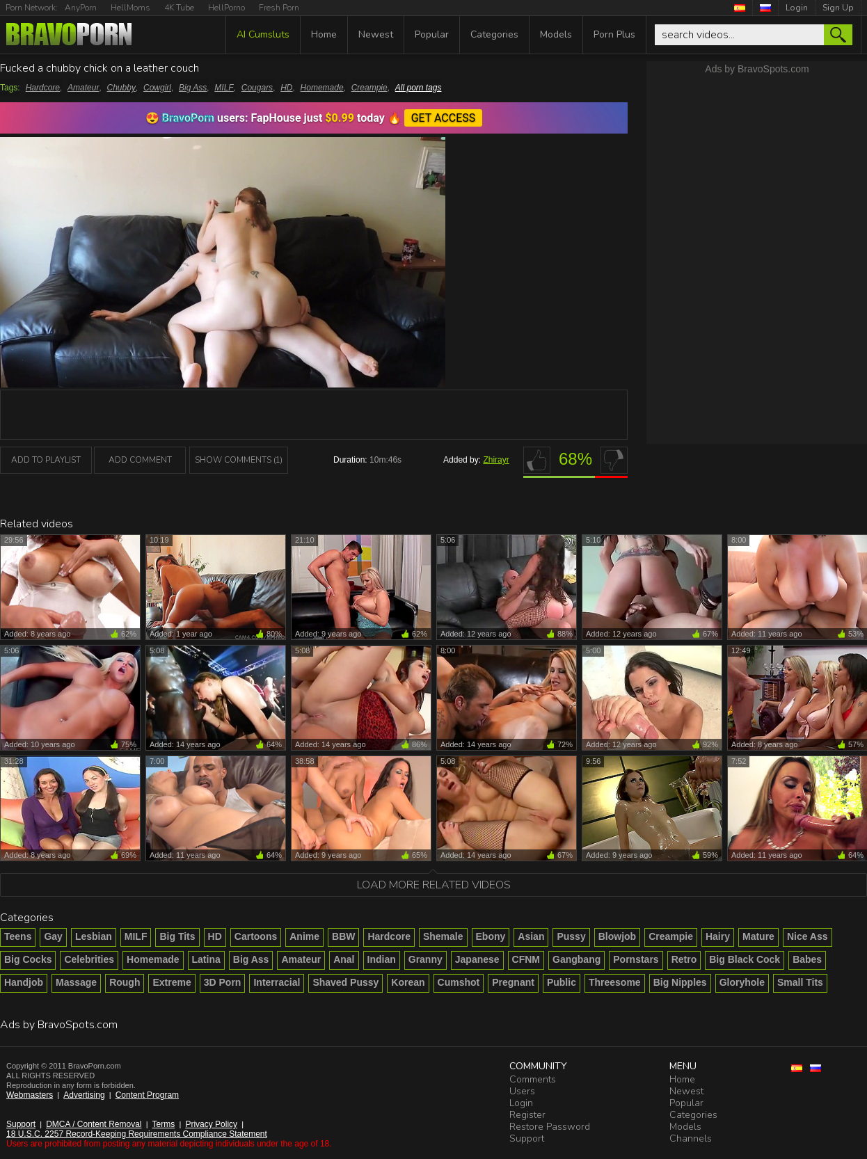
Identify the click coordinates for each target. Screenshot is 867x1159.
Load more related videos (434, 885)
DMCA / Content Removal (93, 1124)
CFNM (526, 959)
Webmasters (29, 1095)
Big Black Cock (744, 959)
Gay (53, 936)
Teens (17, 936)
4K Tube (179, 8)
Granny (425, 959)
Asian (531, 936)
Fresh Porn (279, 8)
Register (527, 1114)
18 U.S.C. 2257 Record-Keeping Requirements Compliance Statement (136, 1134)
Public (561, 982)
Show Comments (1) (239, 459)
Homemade (322, 88)
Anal (343, 959)
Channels (690, 1138)
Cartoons (255, 936)
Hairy (718, 936)
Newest (375, 34)
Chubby (121, 88)
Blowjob (617, 936)
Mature (758, 936)
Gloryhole (742, 982)
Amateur (83, 88)
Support (20, 1124)
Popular (432, 34)
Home (324, 34)
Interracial (276, 982)
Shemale (443, 936)
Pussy (571, 936)
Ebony (491, 936)
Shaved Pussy (345, 982)
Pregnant (513, 982)
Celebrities (89, 959)
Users (522, 1091)
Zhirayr (496, 460)
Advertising (83, 1095)
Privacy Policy (211, 1124)
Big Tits (177, 936)
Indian (381, 959)
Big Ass (193, 88)
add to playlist (46, 459)
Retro (684, 959)
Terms (163, 1124)
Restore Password (549, 1126)
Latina (206, 959)
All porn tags (418, 88)
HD (286, 88)
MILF (223, 88)
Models (556, 34)
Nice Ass (807, 936)
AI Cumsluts (263, 34)
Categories (494, 34)
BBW (343, 936)
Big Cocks (27, 959)
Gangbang (576, 959)
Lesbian (93, 936)
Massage (76, 982)
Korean (407, 982)
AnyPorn (81, 8)
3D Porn (222, 982)
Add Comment (140, 459)
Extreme (171, 982)
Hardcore (43, 88)
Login (797, 7)
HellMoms (130, 8)
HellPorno (226, 8)
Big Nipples (680, 982)
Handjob (23, 982)
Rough (124, 982)
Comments (532, 1079)
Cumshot (459, 982)
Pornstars (635, 959)
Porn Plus (614, 34)
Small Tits (800, 982)
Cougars (257, 88)
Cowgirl (157, 88)
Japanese (477, 959)
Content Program (147, 1095)
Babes (807, 959)
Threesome (615, 982)
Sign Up (838, 7)
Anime (304, 936)
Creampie (369, 88)
